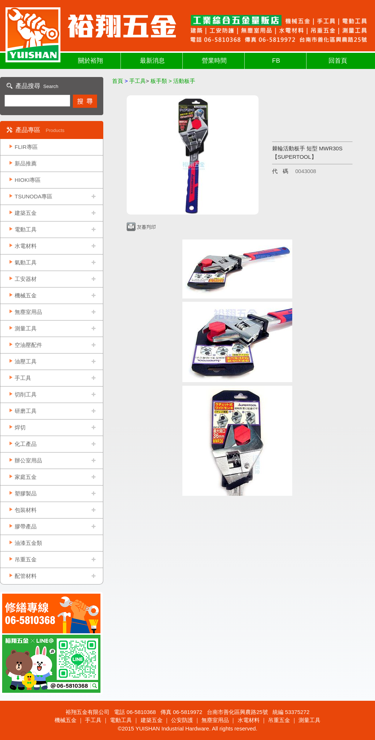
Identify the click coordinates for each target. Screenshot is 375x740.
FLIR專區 (26, 147)
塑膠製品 (26, 493)
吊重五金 (26, 559)
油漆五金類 (28, 543)
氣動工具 (26, 262)
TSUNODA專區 (33, 196)
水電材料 (26, 246)
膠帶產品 (26, 526)
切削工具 (26, 394)
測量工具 (26, 328)
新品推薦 (26, 163)
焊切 (20, 427)
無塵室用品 (28, 312)
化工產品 (26, 444)
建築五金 (26, 213)
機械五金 (26, 295)
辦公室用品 (28, 460)
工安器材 (26, 279)
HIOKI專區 (28, 180)
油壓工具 (26, 361)
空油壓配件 (28, 345)
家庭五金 (26, 477)
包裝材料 (26, 510)
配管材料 (26, 576)
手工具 (23, 378)
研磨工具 (26, 411)
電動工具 (26, 229)
